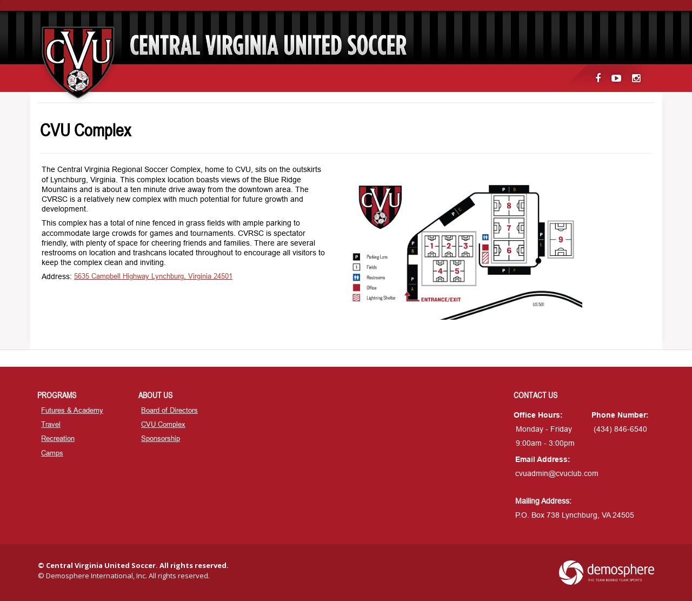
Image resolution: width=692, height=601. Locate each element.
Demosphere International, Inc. (96, 575)
